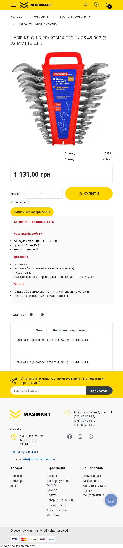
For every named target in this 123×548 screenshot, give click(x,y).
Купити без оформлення (32, 212)
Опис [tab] (39, 330)
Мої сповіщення (93, 495)
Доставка (52, 476)
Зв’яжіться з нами (58, 510)
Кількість (16, 194)
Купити (89, 193)
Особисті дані (92, 476)
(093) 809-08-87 (84, 420)
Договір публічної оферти (58, 483)
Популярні (17, 481)
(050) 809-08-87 (84, 425)
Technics (107, 159)
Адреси (87, 491)
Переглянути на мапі (24, 452)
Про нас (51, 490)
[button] (85, 5)
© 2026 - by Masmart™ (26, 530)
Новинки (16, 476)
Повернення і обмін (59, 500)
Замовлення (91, 481)
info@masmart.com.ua (38, 459)
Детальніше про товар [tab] (70, 330)
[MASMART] (36, 5)
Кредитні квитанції (95, 486)
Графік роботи (56, 505)
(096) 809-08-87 (84, 416)
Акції (13, 486)
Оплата (51, 495)
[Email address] (48, 390)
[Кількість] (43, 193)
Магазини (52, 515)
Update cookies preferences (18, 546)
